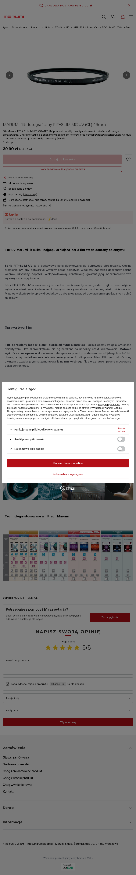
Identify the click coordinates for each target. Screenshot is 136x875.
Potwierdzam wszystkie (68, 463)
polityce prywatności (109, 404)
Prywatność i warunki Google (106, 407)
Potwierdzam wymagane (68, 474)
